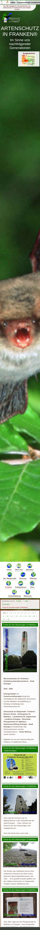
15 (30, 616)
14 (25, 616)
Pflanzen (33, 575)
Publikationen (20, 584)
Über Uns (19, 567)
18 (8, 619)
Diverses (23, 575)
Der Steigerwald (9, 575)
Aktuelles (29, 567)
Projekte (8, 584)
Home (9, 567)
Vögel (26, 601)
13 (21, 616)
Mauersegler (6, 604)
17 (4, 619)
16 (34, 616)
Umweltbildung (14, 593)
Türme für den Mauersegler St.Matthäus (15, 607)
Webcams (28, 593)
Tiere (32, 584)
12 (16, 616)
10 (7, 616)
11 (12, 616)
